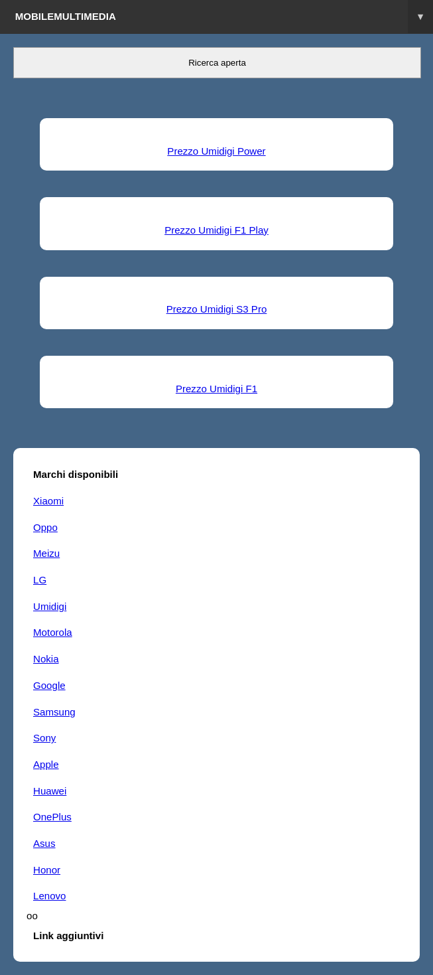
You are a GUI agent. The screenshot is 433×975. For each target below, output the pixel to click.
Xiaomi (48, 500)
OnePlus (52, 816)
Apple (46, 764)
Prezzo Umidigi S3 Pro (216, 309)
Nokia (46, 658)
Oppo (45, 527)
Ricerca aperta (217, 63)
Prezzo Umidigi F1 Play (216, 230)
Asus (44, 843)
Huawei (49, 790)
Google (49, 685)
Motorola (52, 632)
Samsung (54, 711)
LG (39, 579)
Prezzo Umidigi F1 (216, 388)
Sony (44, 737)
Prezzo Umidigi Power (216, 151)
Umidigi (49, 606)
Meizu (46, 553)
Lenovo (49, 895)
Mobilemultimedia (224, 16)
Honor (46, 869)
